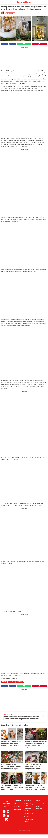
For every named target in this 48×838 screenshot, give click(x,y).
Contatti (17, 807)
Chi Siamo (17, 804)
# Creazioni (20, 682)
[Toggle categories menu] (2, 2)
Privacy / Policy (40, 804)
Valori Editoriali (28, 813)
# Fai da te (11, 682)
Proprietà (27, 816)
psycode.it (17, 810)
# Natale (4, 682)
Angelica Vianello (10, 12)
